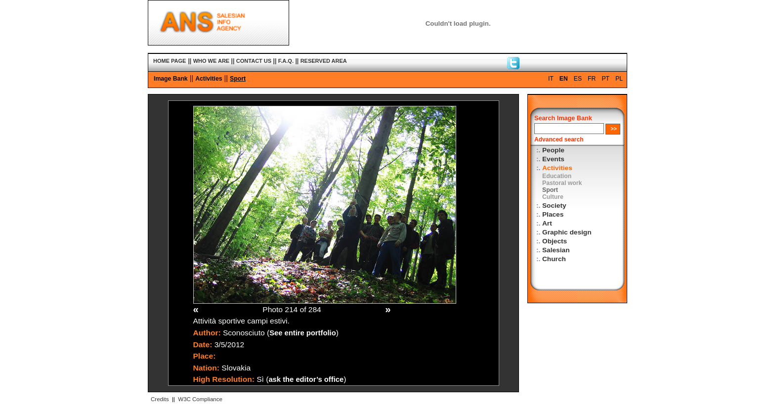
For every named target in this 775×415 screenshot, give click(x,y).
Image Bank (171, 78)
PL (619, 78)
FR (592, 78)
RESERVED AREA (324, 61)
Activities (208, 78)
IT (551, 78)
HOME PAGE (169, 61)
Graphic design (567, 232)
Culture (552, 196)
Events (553, 159)
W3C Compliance (200, 399)
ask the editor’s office (306, 379)
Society (554, 205)
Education (556, 176)
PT (605, 78)
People (553, 150)
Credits (160, 399)
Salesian (555, 250)
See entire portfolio (302, 333)
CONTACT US (253, 61)
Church (554, 259)
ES (578, 78)
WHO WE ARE (211, 61)
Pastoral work (562, 183)
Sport (238, 78)
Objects (554, 241)
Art (547, 223)
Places (552, 214)
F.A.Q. (286, 61)
